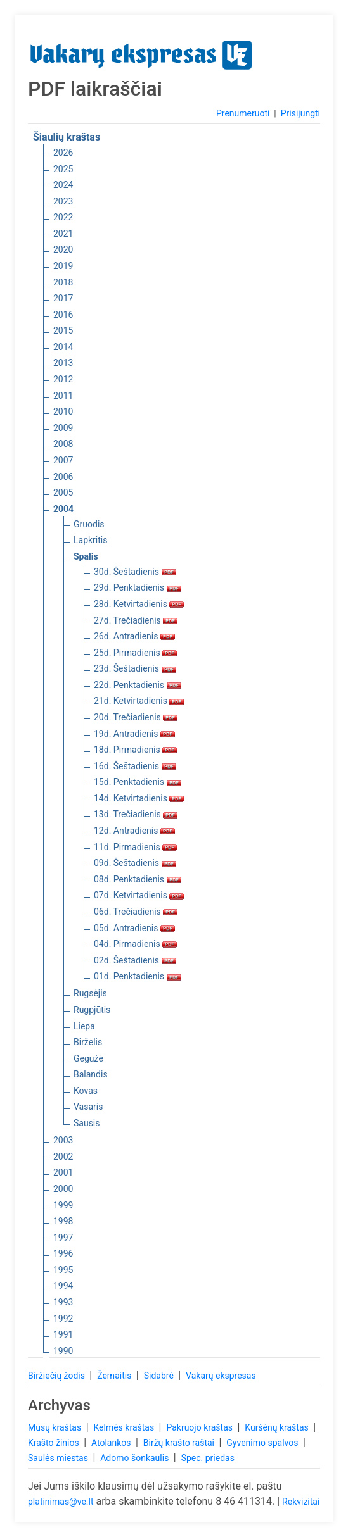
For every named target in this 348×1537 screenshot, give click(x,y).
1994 (63, 1286)
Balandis (91, 1074)
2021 (63, 234)
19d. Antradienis (134, 734)
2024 (63, 185)
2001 (63, 1172)
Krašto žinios (54, 1443)
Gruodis (89, 524)
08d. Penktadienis (137, 879)
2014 (63, 347)
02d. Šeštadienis (135, 960)
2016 (63, 315)
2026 (63, 152)
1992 (63, 1319)
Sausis (87, 1123)
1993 (63, 1302)
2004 (63, 509)
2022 (63, 217)
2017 (63, 298)
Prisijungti (300, 113)
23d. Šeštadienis (135, 668)
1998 (63, 1221)
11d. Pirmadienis (135, 847)
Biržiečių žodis (57, 1376)
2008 (63, 444)
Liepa (84, 1026)
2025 (63, 169)
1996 (63, 1253)
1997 (63, 1238)
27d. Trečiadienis (135, 620)
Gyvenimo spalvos (263, 1443)
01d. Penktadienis (137, 976)
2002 (63, 1156)
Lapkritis (90, 540)
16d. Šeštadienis (135, 766)
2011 (63, 396)
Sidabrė (160, 1376)
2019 (63, 266)
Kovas (86, 1091)
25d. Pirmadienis (135, 653)
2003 (63, 1140)
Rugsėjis (90, 993)
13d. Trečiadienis (135, 814)
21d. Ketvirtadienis (139, 701)
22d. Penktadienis (137, 685)
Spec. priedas (208, 1458)
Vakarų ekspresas (221, 1376)
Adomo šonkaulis (135, 1458)
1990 (63, 1351)
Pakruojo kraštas (200, 1427)
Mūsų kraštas (56, 1427)
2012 (63, 379)
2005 (63, 492)
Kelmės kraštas (124, 1427)
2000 (63, 1189)
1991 (63, 1334)
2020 (63, 249)
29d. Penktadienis (137, 587)
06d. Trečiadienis (135, 912)
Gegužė (88, 1058)
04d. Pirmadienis (135, 944)
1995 (63, 1270)
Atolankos (112, 1443)
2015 (63, 330)
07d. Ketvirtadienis (139, 895)
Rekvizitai (300, 1501)
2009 (63, 428)
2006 (63, 477)
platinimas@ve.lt (60, 1501)
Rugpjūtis (92, 1010)
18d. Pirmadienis (135, 749)
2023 (63, 201)
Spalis (86, 556)
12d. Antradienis (134, 830)
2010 (63, 411)
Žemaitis (115, 1376)
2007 (63, 460)
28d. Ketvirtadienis (139, 604)
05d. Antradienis (134, 928)
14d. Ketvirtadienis (139, 798)
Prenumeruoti (242, 113)
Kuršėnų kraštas (278, 1427)
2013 (63, 363)
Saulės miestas (59, 1458)
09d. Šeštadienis (135, 863)
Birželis (88, 1042)
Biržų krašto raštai (180, 1443)
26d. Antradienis (134, 636)
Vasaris (88, 1106)
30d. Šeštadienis (135, 572)
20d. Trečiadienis (135, 717)
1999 (63, 1205)
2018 (63, 282)
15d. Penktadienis (137, 782)
